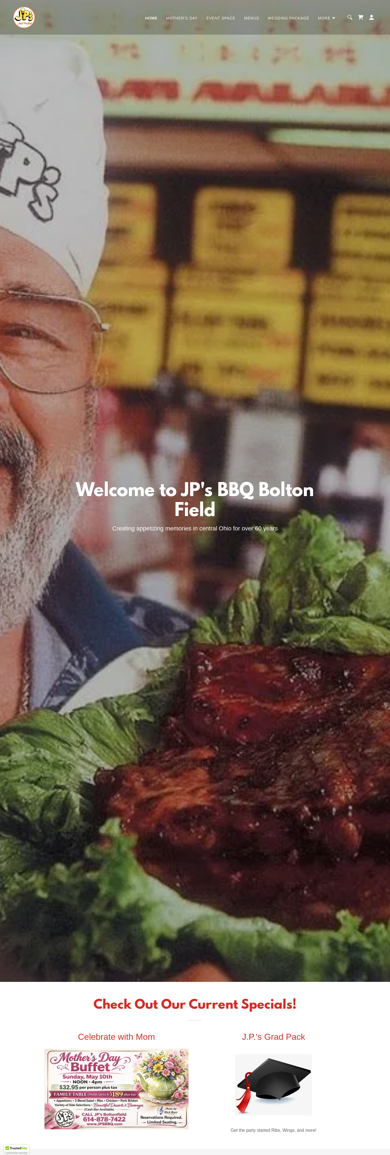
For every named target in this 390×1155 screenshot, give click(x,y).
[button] (327, 18)
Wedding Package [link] (288, 18)
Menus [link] (251, 18)
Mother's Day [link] (181, 18)
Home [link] (151, 18)
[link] (24, 17)
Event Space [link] (221, 18)
